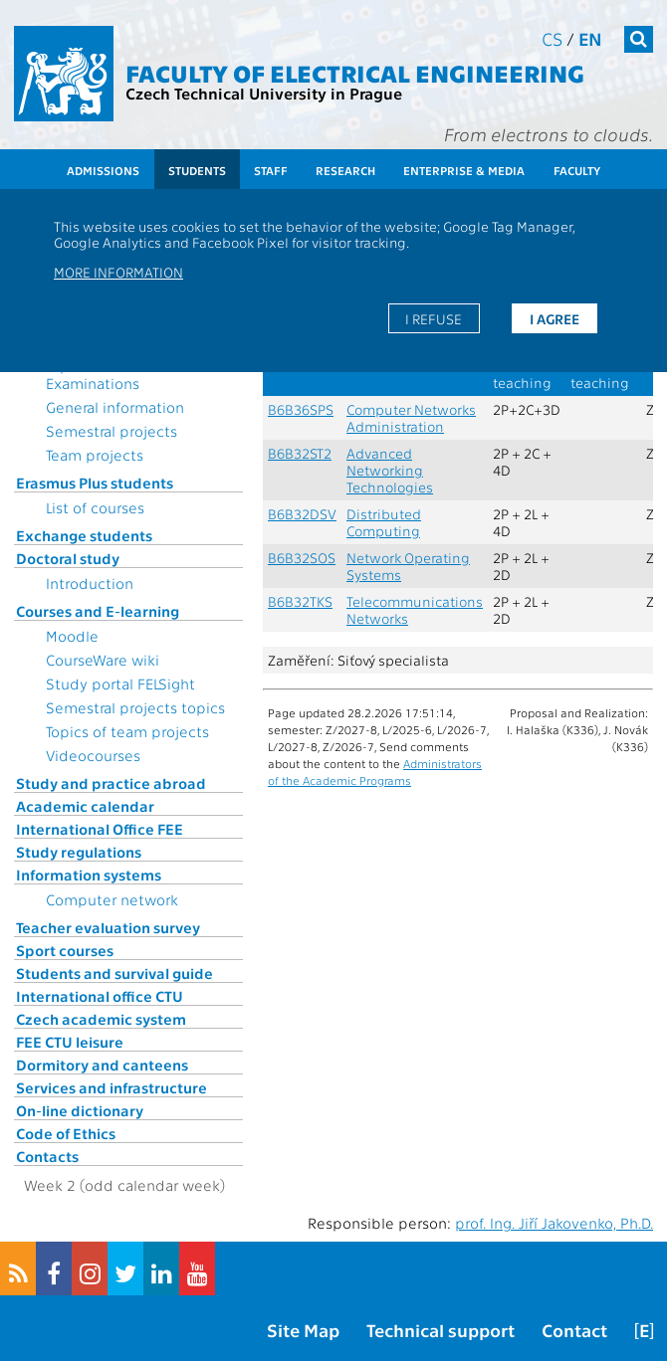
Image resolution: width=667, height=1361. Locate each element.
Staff (271, 170)
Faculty (577, 170)
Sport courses (64, 950)
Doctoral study (67, 558)
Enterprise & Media (464, 170)
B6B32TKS (300, 601)
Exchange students (84, 535)
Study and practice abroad (111, 783)
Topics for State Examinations (99, 374)
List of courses (95, 507)
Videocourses (93, 755)
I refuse (433, 318)
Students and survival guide (114, 973)
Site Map (303, 1329)
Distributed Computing (383, 522)
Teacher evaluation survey (108, 927)
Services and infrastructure (111, 1087)
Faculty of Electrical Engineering (354, 72)
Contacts (47, 1156)
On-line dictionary (79, 1110)
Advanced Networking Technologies (389, 470)
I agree (554, 318)
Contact (574, 1329)
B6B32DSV (302, 513)
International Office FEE (99, 829)
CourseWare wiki (102, 660)
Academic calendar (85, 806)
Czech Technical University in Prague (263, 93)
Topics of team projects (127, 731)
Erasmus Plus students (94, 482)
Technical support (440, 1329)
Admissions (103, 170)
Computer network (112, 899)
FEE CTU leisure (69, 1042)
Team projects (94, 455)
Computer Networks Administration (411, 418)
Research (345, 170)
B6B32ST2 (300, 453)
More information (118, 272)
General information (115, 407)
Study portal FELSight (120, 683)
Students (197, 170)
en (590, 38)
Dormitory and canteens (102, 1064)
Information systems (88, 874)
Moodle (72, 636)
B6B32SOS (301, 557)
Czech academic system (101, 1019)
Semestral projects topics (135, 707)
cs (552, 38)
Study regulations (78, 852)
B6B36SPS (301, 409)
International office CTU (99, 996)
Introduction (89, 583)
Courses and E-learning (97, 611)
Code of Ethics (65, 1133)
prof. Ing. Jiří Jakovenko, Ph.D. (554, 1223)
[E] (644, 1329)
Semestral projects (111, 431)
